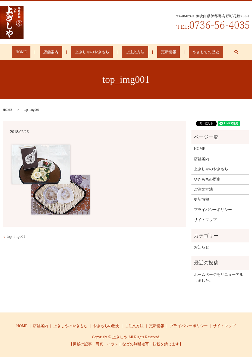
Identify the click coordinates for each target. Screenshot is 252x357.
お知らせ (201, 247)
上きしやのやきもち (95, 52)
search (214, 52)
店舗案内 (61, 52)
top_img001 (16, 237)
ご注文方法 (131, 52)
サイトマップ (205, 220)
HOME (39, 52)
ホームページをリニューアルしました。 (218, 278)
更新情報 (157, 52)
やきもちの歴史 (187, 52)
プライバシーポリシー (213, 210)
